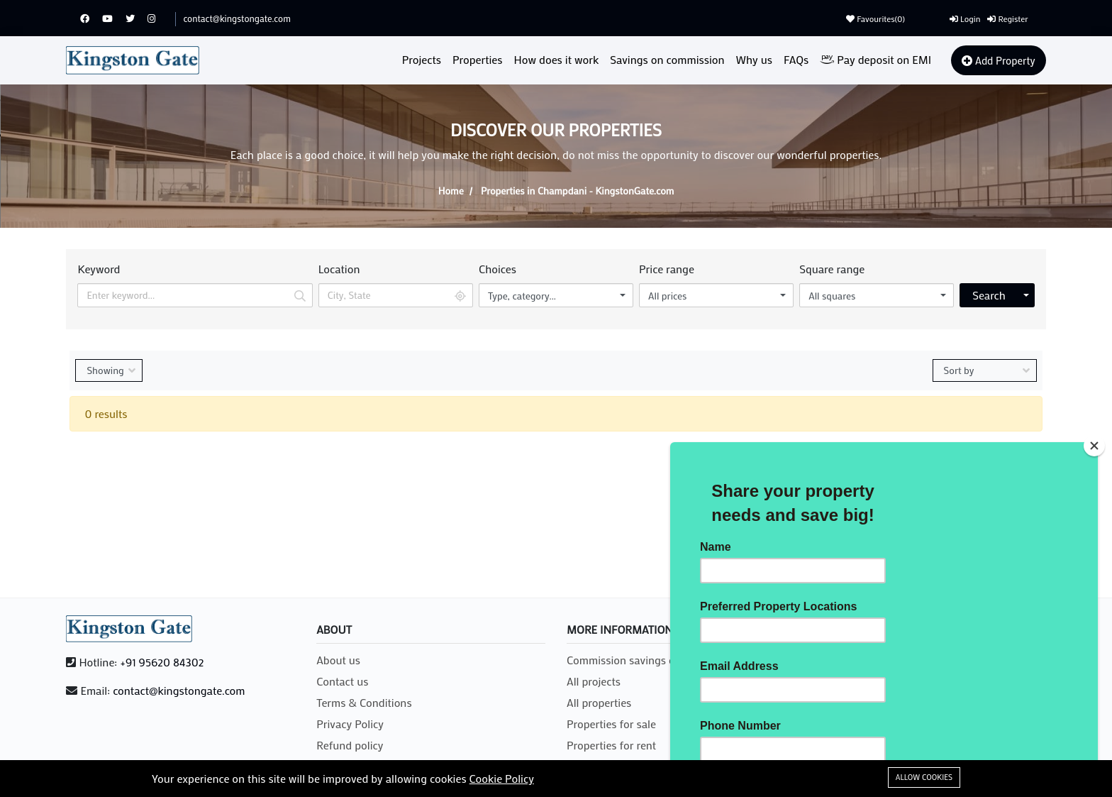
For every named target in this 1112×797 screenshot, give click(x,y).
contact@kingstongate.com (236, 18)
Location (339, 268)
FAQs (796, 59)
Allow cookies (924, 777)
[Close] (1094, 445)
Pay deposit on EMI (875, 59)
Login (965, 18)
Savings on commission (667, 59)
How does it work (556, 59)
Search (989, 294)
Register (1007, 18)
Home (451, 190)
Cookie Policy (501, 778)
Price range (666, 268)
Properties (477, 59)
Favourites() (875, 18)
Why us (754, 59)
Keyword (98, 268)
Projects (421, 59)
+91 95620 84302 (162, 661)
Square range (831, 268)
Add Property (998, 60)
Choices (497, 268)
